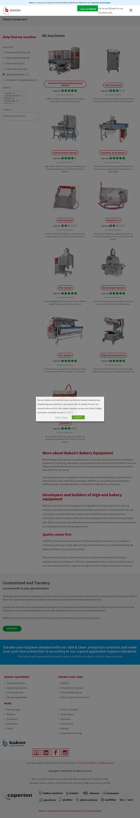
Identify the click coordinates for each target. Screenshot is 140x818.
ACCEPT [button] (78, 417)
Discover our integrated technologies (95, 3)
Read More (68, 412)
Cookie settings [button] (61, 417)
